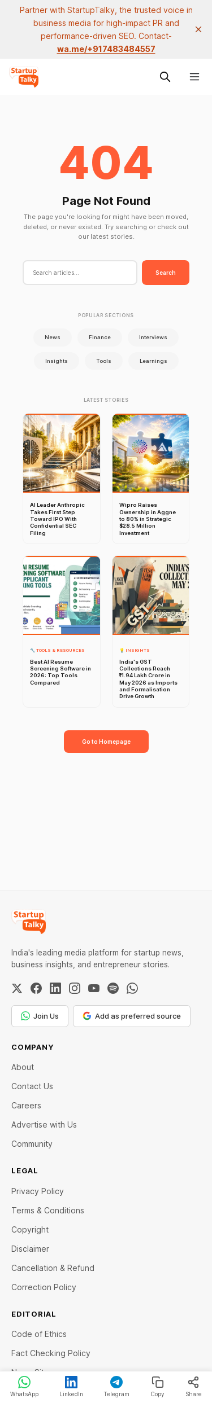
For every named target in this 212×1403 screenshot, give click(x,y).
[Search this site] (165, 76)
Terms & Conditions (47, 1210)
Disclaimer (30, 1248)
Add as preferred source (132, 1015)
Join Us (40, 1015)
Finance (100, 337)
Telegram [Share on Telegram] (116, 1386)
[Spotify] (113, 988)
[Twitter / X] (17, 988)
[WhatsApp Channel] (132, 988)
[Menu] (194, 76)
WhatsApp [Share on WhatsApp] (24, 1386)
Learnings (153, 361)
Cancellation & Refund (52, 1268)
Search (165, 272)
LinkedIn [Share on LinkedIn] (71, 1386)
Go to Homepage (106, 741)
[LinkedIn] (55, 988)
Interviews (153, 337)
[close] (198, 29)
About (22, 1067)
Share (193, 1386)
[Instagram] (74, 988)
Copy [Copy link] (157, 1386)
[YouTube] (93, 988)
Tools (103, 361)
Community (32, 1143)
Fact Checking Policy (50, 1353)
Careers (26, 1105)
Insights (56, 361)
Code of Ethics (39, 1334)
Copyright (30, 1229)
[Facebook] (36, 988)
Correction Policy (43, 1287)
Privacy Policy (37, 1191)
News (52, 337)
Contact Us (32, 1086)
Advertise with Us (44, 1124)
